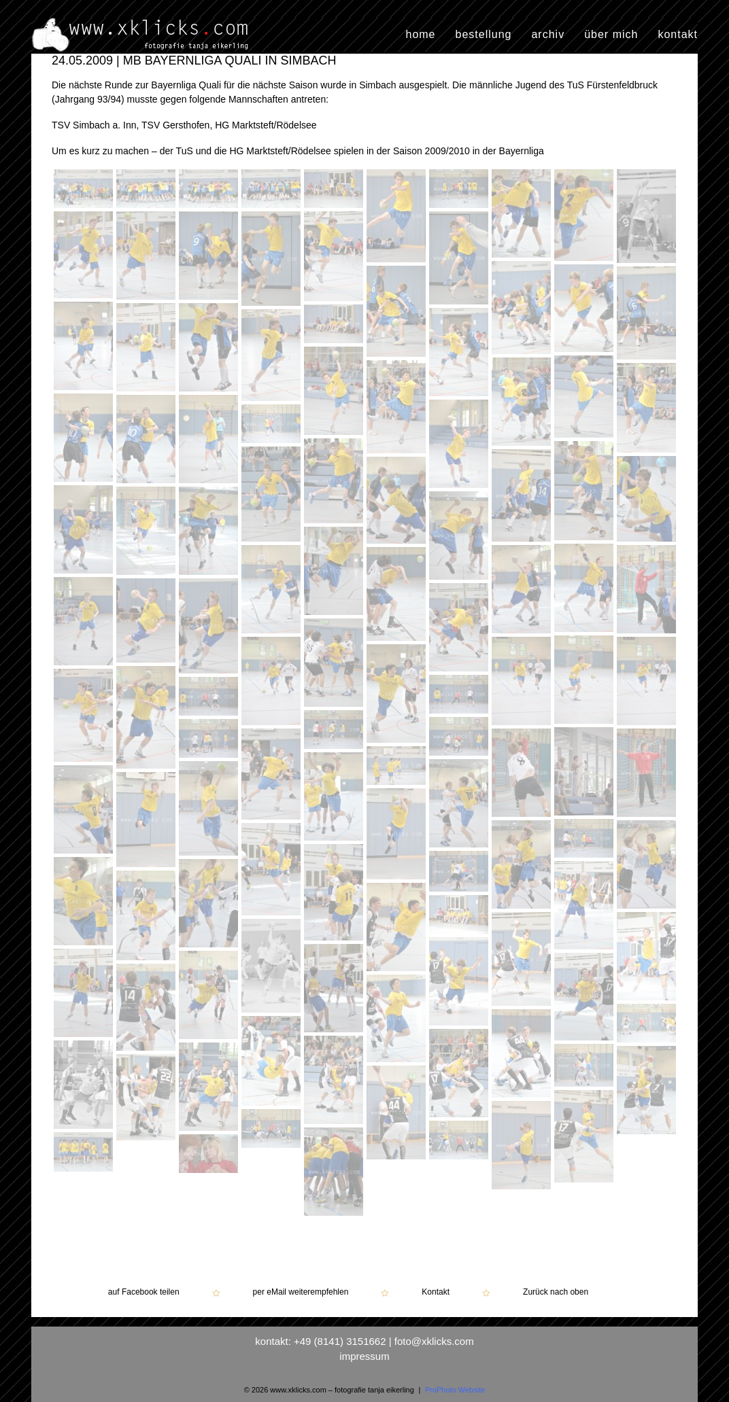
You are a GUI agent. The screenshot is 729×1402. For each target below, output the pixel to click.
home (420, 34)
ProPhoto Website (455, 1390)
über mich (611, 34)
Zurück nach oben (555, 1292)
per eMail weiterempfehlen (301, 1292)
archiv (547, 34)
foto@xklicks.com (434, 1341)
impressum (364, 1356)
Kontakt (436, 1292)
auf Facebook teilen (144, 1292)
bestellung (484, 34)
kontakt (678, 34)
